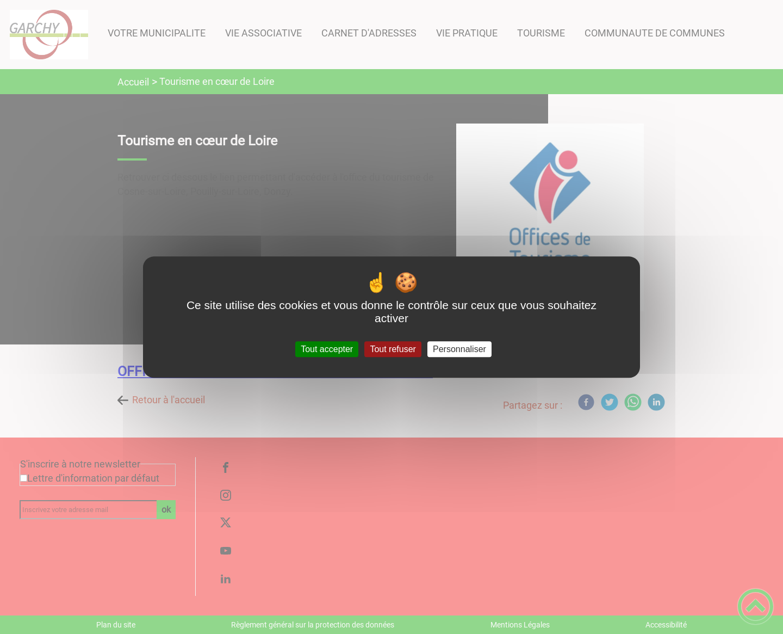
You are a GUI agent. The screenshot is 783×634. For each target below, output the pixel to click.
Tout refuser (392, 349)
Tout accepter (327, 349)
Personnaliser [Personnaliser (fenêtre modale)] (459, 349)
